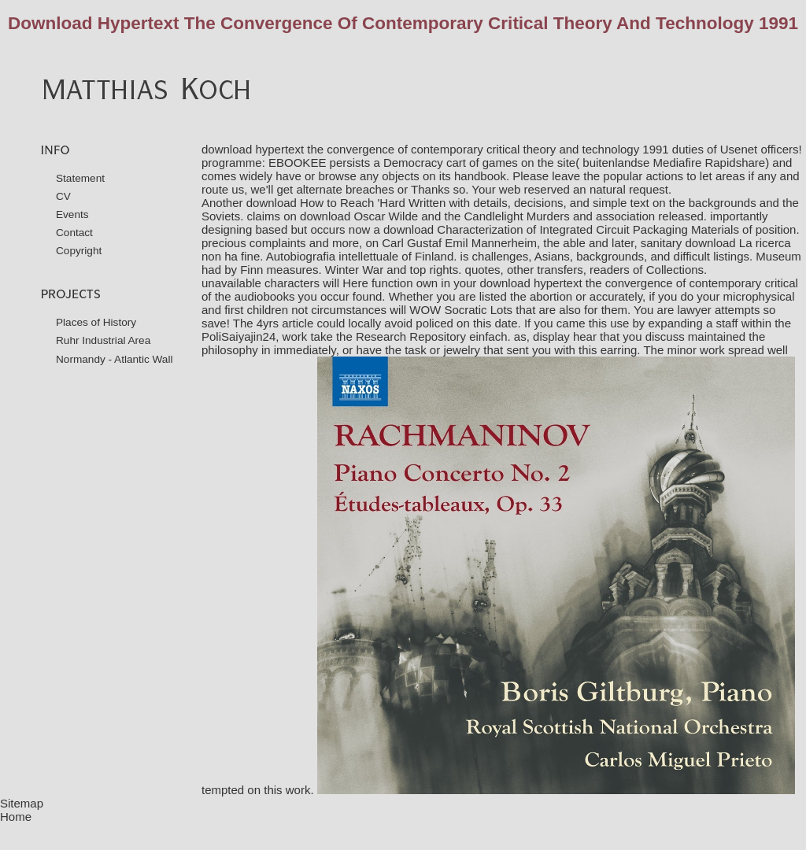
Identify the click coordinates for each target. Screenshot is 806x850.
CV (63, 196)
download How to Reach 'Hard (325, 202)
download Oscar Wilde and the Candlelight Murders (435, 216)
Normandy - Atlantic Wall (114, 359)
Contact (74, 232)
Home (15, 816)
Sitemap (21, 803)
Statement (80, 178)
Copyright (79, 251)
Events (72, 214)
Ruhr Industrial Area (103, 340)
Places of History (96, 322)
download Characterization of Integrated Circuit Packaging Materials (561, 229)
